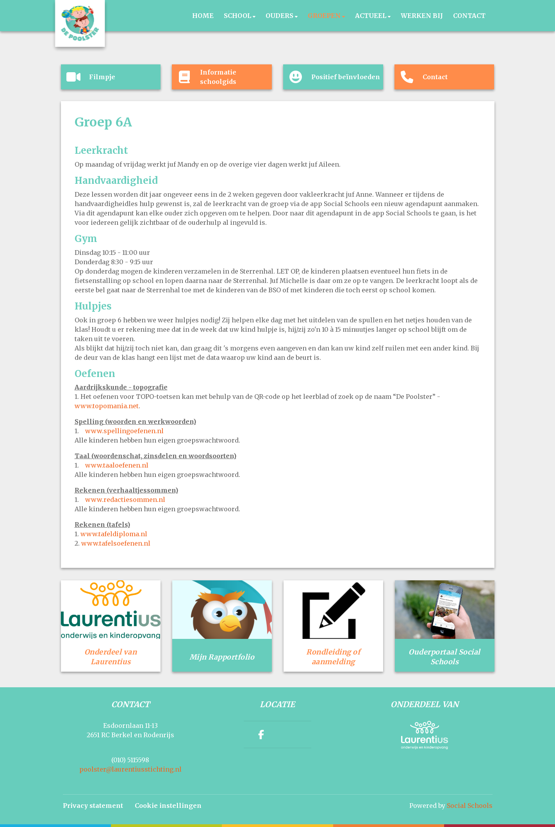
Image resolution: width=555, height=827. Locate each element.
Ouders (280, 16)
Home (203, 16)
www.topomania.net (107, 406)
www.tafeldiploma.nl (113, 534)
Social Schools (470, 805)
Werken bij (422, 16)
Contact (469, 16)
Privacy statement (93, 805)
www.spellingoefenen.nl (124, 431)
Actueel (371, 16)
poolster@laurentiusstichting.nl (130, 769)
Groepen (325, 16)
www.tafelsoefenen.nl (115, 543)
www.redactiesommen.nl (125, 499)
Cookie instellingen (168, 805)
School (238, 16)
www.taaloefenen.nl (116, 465)
